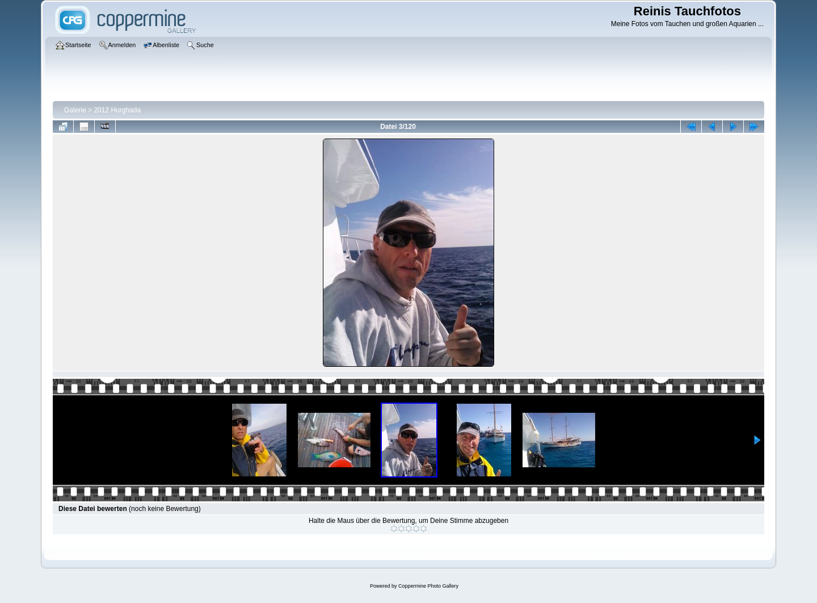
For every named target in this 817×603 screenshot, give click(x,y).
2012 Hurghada (117, 110)
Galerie (75, 110)
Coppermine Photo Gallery (428, 586)
